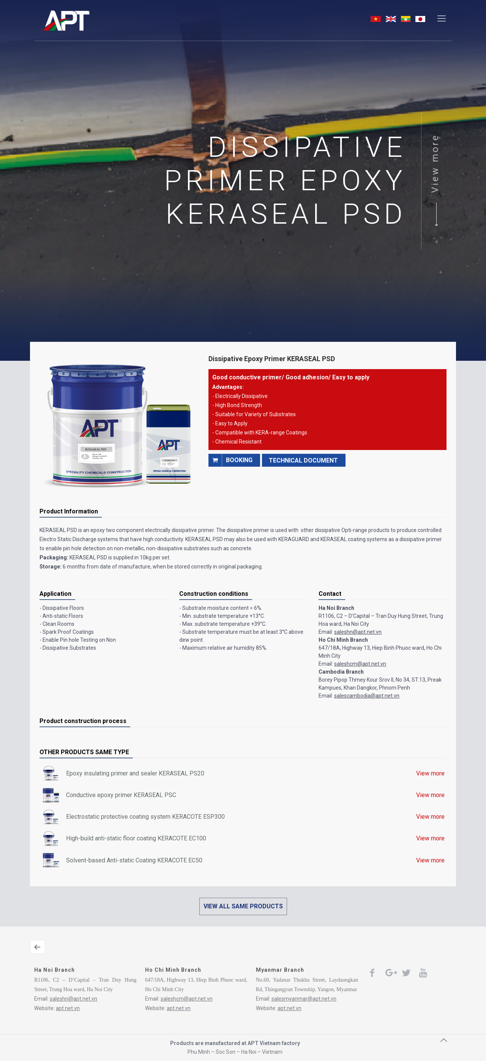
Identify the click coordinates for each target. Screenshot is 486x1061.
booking (230, 460)
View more (435, 163)
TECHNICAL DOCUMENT (303, 460)
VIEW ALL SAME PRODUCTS (243, 906)
